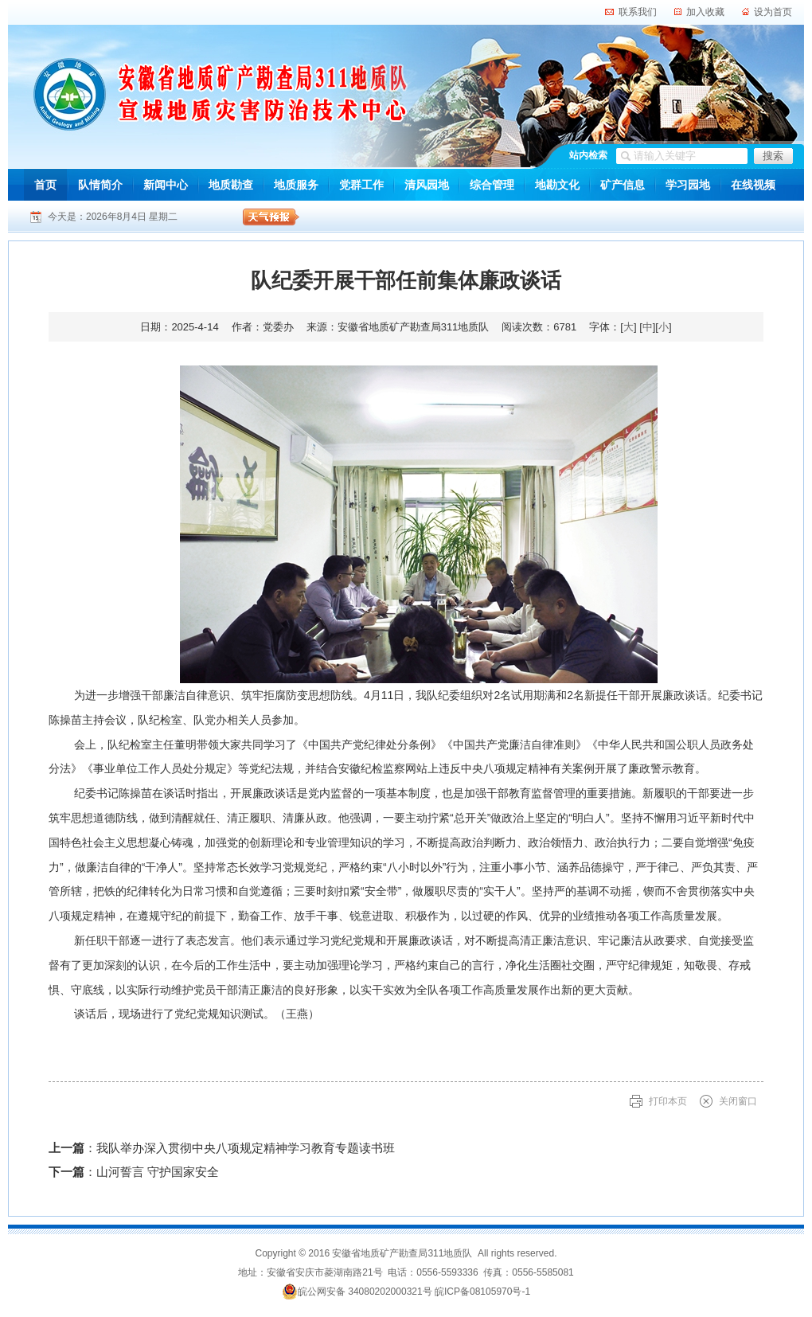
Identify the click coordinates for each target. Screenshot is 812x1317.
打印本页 (668, 1101)
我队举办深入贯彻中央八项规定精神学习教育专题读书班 (245, 1148)
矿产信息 (622, 184)
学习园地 (688, 184)
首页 (45, 184)
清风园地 (426, 184)
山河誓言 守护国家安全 (157, 1171)
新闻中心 (165, 184)
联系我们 (638, 12)
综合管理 (492, 184)
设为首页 (773, 12)
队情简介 (100, 184)
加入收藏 (705, 12)
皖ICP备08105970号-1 (482, 1291)
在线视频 (753, 184)
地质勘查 (231, 184)
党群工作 (361, 184)
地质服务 (296, 184)
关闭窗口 (738, 1101)
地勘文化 (557, 184)
